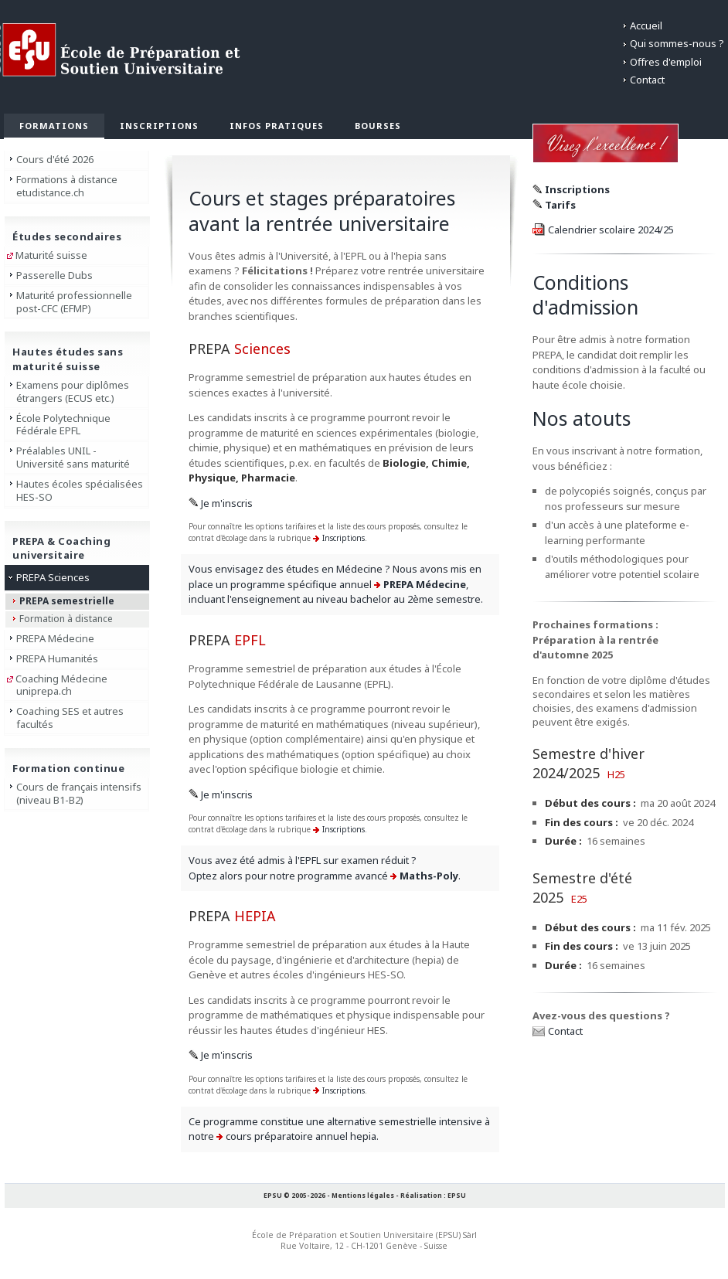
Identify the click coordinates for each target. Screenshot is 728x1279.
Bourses (378, 125)
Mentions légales (363, 1195)
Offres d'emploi (666, 62)
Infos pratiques (277, 125)
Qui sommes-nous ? (677, 43)
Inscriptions (159, 125)
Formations (54, 125)
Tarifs (560, 205)
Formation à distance (66, 618)
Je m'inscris (227, 503)
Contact (647, 80)
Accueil (646, 25)
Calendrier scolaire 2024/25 (611, 229)
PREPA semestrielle (66, 600)
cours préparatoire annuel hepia (301, 1136)
